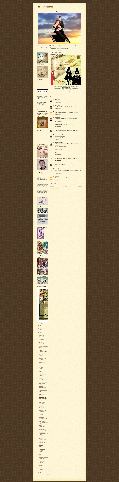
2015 (39, 328)
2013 (39, 331)
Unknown (57, 111)
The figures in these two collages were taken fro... (43, 399)
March (40, 468)
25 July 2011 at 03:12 (58, 108)
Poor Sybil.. (41, 354)
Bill (55, 128)
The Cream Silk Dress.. (43, 387)
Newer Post (52, 186)
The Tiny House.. (42, 407)
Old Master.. (41, 462)
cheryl (56, 168)
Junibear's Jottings (45, 7)
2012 (39, 332)
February (40, 469)
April (40, 466)
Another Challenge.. (42, 427)
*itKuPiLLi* (57, 117)
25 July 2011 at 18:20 (58, 160)
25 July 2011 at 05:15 (58, 114)
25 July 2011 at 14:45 (58, 154)
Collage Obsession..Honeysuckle (43, 365)
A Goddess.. (41, 414)
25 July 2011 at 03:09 (58, 102)
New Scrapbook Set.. (42, 459)
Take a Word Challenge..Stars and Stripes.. (43, 451)
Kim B (56, 157)
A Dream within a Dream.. (43, 430)
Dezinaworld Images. (42, 356)
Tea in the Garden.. (42, 429)
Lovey (56, 162)
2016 (39, 326)
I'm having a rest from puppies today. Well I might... (43, 351)
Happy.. (40, 454)
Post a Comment (53, 183)
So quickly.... (41, 375)
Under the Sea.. (41, 417)
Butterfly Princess (42, 379)
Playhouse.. (41, 441)
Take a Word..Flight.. (42, 397)
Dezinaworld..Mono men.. (43, 346)
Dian (56, 176)
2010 (39, 472)
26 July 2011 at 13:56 (58, 180)
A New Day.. (41, 406)
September (41, 339)
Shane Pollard (57, 142)
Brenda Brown (58, 134)
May (40, 465)
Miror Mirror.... (41, 419)
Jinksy (56, 99)
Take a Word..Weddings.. (43, 418)
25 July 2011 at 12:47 (58, 139)
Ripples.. (40, 360)
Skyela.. (40, 395)
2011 (39, 333)
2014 (39, 329)
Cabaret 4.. (41, 445)
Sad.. (40, 455)
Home (66, 186)
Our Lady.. (40, 371)
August (40, 340)
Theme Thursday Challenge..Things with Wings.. (43, 433)
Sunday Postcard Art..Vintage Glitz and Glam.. (43, 422)
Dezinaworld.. (41, 392)
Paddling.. (40, 425)
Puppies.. (40, 355)
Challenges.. (41, 376)
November (41, 336)
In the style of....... (42, 362)
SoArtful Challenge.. (42, 426)
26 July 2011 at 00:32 (58, 173)
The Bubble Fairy (42, 378)
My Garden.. (41, 437)
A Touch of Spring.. (42, 435)
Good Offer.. (41, 386)
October (40, 338)
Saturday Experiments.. (43, 404)
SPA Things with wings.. (43, 347)
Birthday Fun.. (41, 394)
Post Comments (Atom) (60, 188)
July (40, 342)
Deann (56, 105)
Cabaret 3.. (41, 446)
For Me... (40, 391)
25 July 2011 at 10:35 (58, 126)
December (41, 335)
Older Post (80, 186)
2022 (39, 325)
